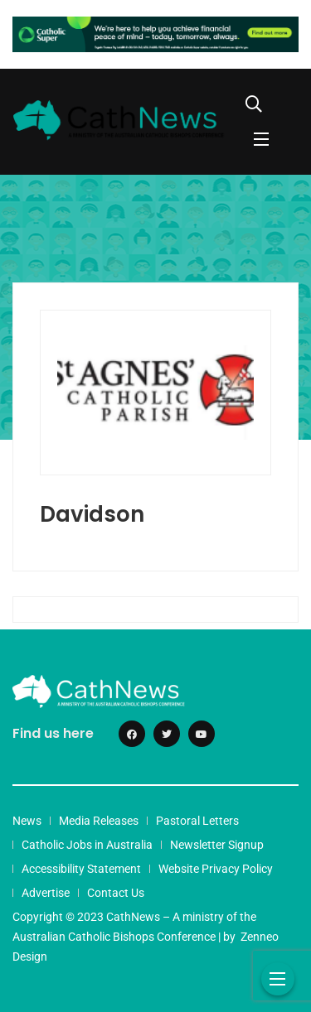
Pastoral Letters (197, 820)
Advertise (46, 892)
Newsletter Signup (217, 844)
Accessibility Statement (81, 868)
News (26, 820)
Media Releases (98, 820)
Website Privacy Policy (215, 868)
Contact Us (115, 892)
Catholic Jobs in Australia (87, 844)
